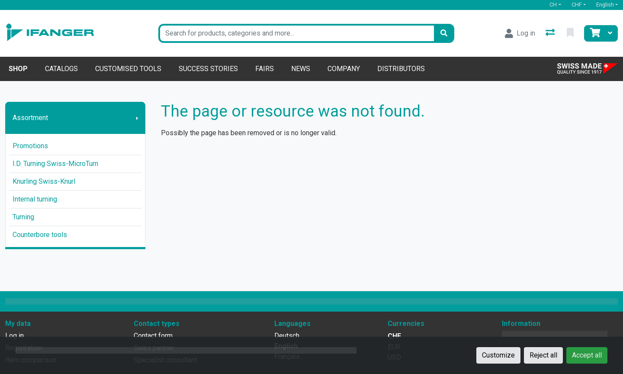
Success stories (208, 69)
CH (553, 4)
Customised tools (128, 69)
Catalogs (61, 69)
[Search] (443, 33)
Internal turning (35, 199)
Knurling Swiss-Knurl (44, 181)
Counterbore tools (40, 235)
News (300, 69)
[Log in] (520, 33)
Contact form (153, 336)
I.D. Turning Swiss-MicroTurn (55, 163)
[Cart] (594, 33)
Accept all (587, 355)
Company (344, 69)
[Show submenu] (137, 118)
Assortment (30, 118)
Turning (23, 217)
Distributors (401, 69)
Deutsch (286, 336)
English (605, 4)
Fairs (264, 69)
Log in (14, 336)
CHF (577, 4)
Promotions (30, 146)
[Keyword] (296, 33)
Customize (498, 355)
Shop (18, 69)
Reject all (543, 355)
